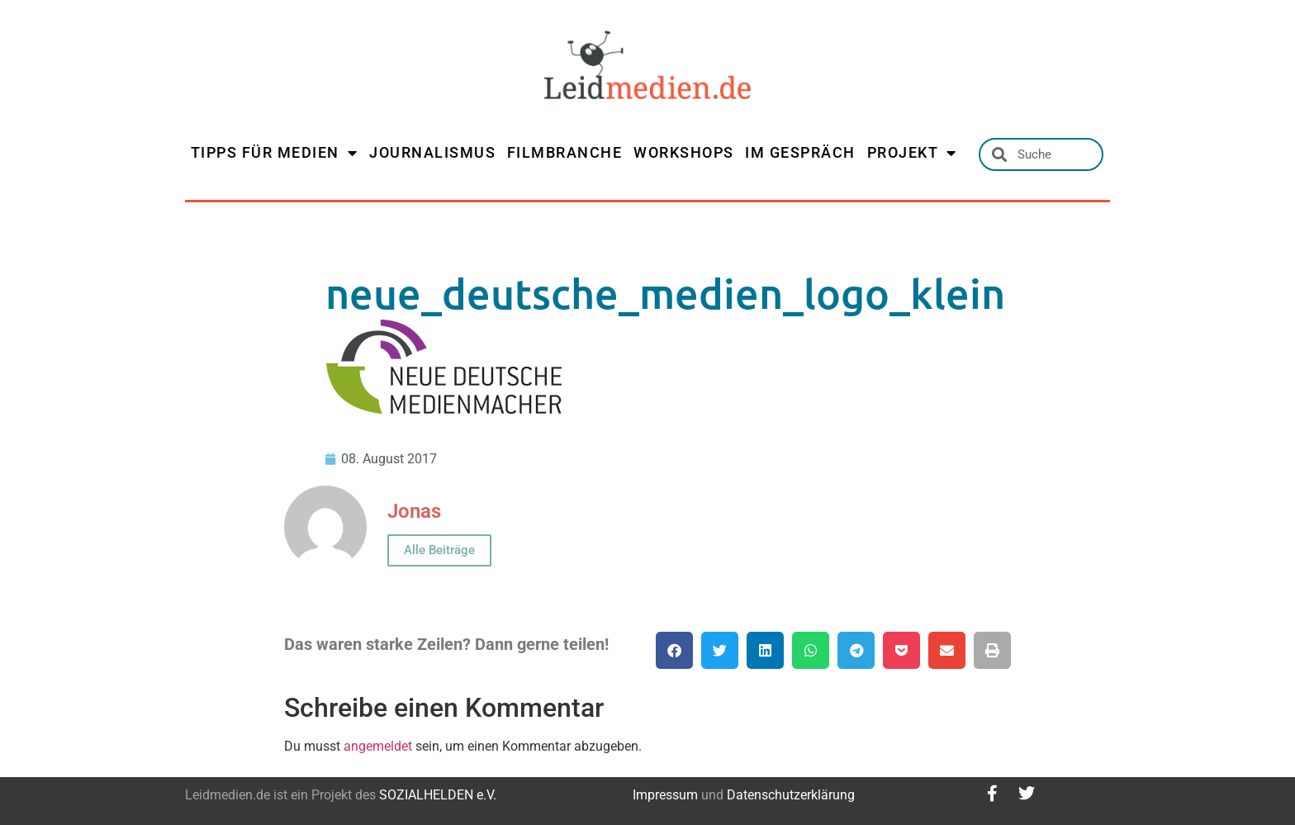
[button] (674, 650)
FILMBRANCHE (565, 152)
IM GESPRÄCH (800, 152)
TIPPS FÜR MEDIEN (274, 152)
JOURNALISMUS (432, 152)
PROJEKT (912, 152)
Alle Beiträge (439, 550)
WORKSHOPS (683, 152)
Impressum (665, 795)
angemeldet (378, 746)
